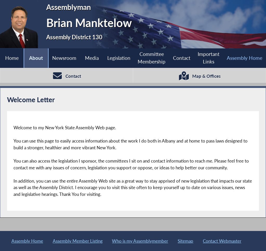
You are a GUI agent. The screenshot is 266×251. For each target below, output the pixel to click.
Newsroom (64, 58)
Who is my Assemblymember (140, 241)
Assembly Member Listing (78, 241)
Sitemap (185, 241)
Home (12, 58)
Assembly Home (27, 241)
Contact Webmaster (222, 241)
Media (92, 58)
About (36, 58)
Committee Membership (151, 58)
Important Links (209, 58)
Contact (181, 58)
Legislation (118, 58)
